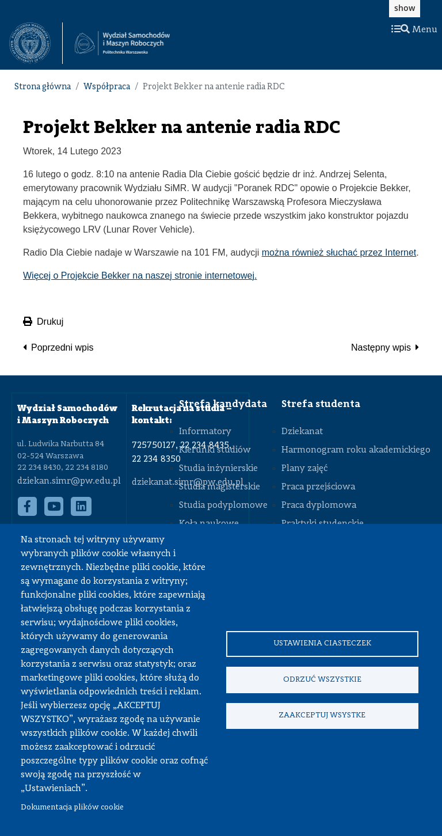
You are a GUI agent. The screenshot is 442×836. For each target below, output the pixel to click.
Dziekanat (302, 431)
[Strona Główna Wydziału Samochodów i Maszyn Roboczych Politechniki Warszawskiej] (122, 43)
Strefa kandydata (223, 404)
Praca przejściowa (318, 487)
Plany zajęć (304, 468)
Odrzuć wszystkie (322, 679)
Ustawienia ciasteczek (322, 642)
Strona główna (42, 87)
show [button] (404, 7)
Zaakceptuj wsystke (322, 717)
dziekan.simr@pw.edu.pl (69, 481)
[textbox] (36, 43)
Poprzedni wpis (62, 347)
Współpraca (106, 87)
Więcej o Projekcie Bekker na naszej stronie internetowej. (140, 275)
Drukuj (43, 321)
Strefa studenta (320, 404)
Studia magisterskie (219, 487)
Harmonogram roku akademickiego (355, 450)
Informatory (205, 431)
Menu (414, 30)
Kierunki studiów (215, 450)
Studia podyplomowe (223, 505)
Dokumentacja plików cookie (72, 807)
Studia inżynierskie (218, 468)
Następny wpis (381, 347)
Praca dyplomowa (318, 505)
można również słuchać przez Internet (339, 252)
